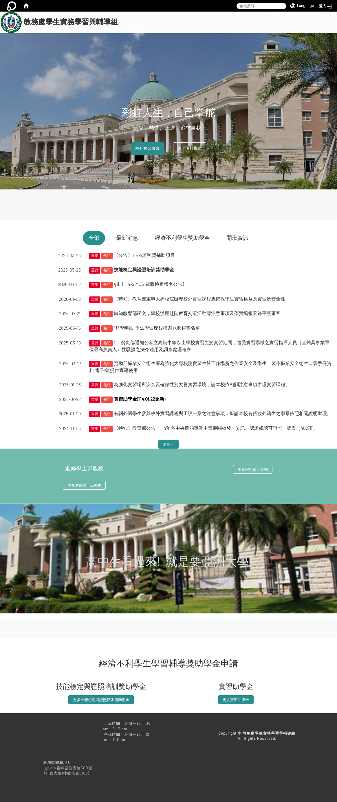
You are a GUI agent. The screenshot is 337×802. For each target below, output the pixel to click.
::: (120, 14)
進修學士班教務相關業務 (231, 25)
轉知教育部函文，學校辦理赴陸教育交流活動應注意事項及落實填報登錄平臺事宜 (197, 313)
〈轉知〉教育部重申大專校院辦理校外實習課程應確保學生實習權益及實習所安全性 (199, 298)
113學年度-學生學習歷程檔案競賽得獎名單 (157, 327)
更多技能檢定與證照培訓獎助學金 (101, 699)
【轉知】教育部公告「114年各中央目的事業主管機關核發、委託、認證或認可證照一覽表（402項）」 (218, 428)
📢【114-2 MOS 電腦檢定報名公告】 (150, 284)
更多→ (168, 444)
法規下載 (276, 25)
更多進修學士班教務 (84, 485)
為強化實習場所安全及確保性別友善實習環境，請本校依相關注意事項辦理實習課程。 (202, 384)
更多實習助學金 (236, 699)
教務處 (147, 38)
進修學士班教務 (84, 468)
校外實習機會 (147, 148)
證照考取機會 (189, 148)
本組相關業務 (183, 25)
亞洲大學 (213, 38)
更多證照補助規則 (253, 469)
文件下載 (306, 25)
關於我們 (149, 25)
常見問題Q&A (179, 38)
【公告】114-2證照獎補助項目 (144, 255)
